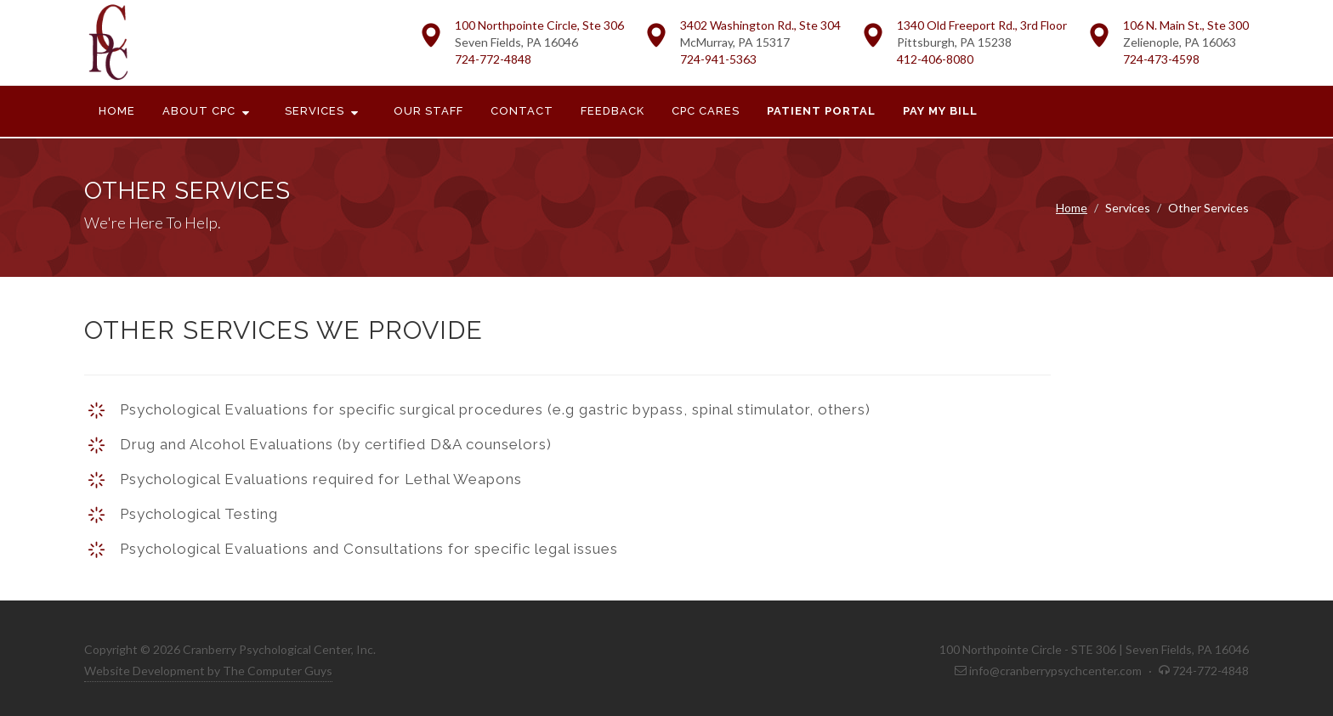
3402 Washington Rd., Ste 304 (760, 25)
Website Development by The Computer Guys (208, 670)
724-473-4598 (1161, 59)
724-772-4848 (493, 59)
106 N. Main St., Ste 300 (1186, 25)
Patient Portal (821, 110)
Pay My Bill (940, 110)
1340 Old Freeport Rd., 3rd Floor (982, 25)
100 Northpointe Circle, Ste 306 (539, 25)
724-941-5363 (718, 59)
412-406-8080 (935, 59)
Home (1071, 207)
